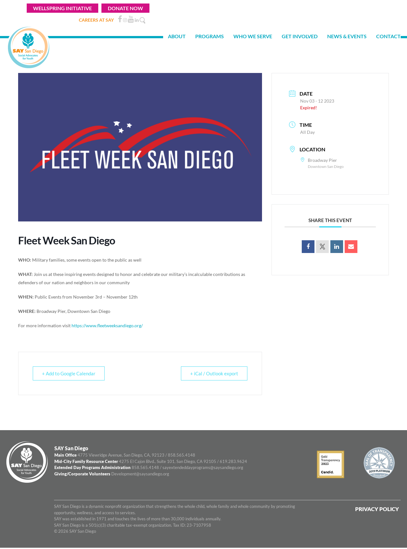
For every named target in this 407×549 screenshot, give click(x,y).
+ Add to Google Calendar (68, 373)
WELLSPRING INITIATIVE (62, 8)
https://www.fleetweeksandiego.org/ (107, 325)
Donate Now (125, 8)
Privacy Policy (377, 509)
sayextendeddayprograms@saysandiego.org (202, 467)
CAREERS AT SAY (96, 20)
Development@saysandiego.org (140, 473)
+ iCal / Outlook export (214, 373)
